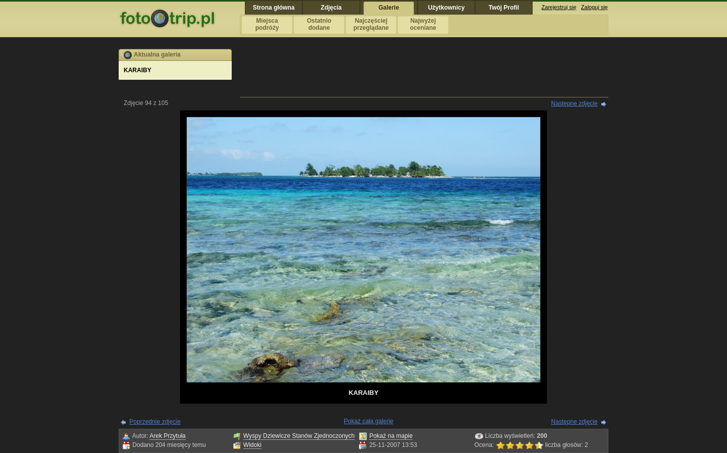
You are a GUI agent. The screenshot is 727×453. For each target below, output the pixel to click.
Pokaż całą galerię (368, 421)
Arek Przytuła (167, 435)
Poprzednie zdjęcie (154, 421)
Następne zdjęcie (574, 103)
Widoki (252, 444)
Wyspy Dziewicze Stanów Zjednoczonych (299, 435)
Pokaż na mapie (390, 435)
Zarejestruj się (559, 7)
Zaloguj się (594, 7)
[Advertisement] (424, 71)
